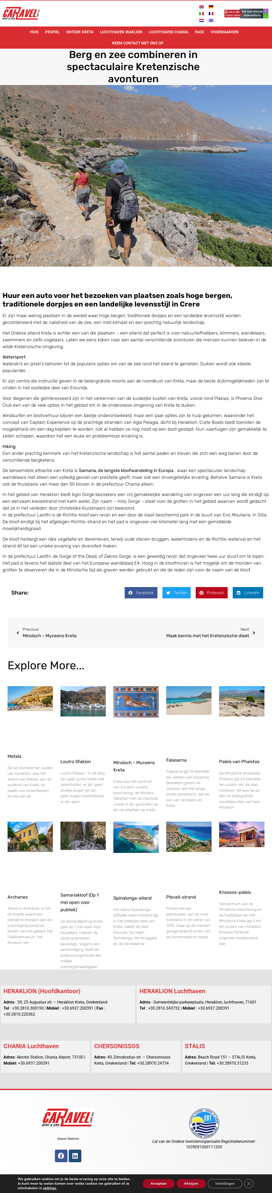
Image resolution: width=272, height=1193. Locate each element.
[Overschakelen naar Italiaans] (201, 13)
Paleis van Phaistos (239, 761)
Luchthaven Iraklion (121, 32)
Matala (14, 756)
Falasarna (176, 760)
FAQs (199, 32)
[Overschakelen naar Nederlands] (201, 20)
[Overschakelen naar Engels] (201, 6)
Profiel (52, 32)
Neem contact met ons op (137, 43)
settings (51, 1188)
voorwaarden (225, 32)
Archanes (18, 897)
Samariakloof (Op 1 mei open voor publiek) (79, 902)
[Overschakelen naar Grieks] (211, 20)
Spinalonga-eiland (132, 898)
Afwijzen (191, 1181)
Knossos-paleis (235, 892)
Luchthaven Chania (168, 32)
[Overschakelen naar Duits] (211, 6)
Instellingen (225, 1181)
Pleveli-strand (181, 897)
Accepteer (158, 1181)
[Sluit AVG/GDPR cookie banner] (248, 1181)
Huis (34, 32)
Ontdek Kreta (79, 32)
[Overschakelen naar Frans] (211, 13)
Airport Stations (68, 1139)
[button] (141, 592)
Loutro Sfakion (75, 761)
